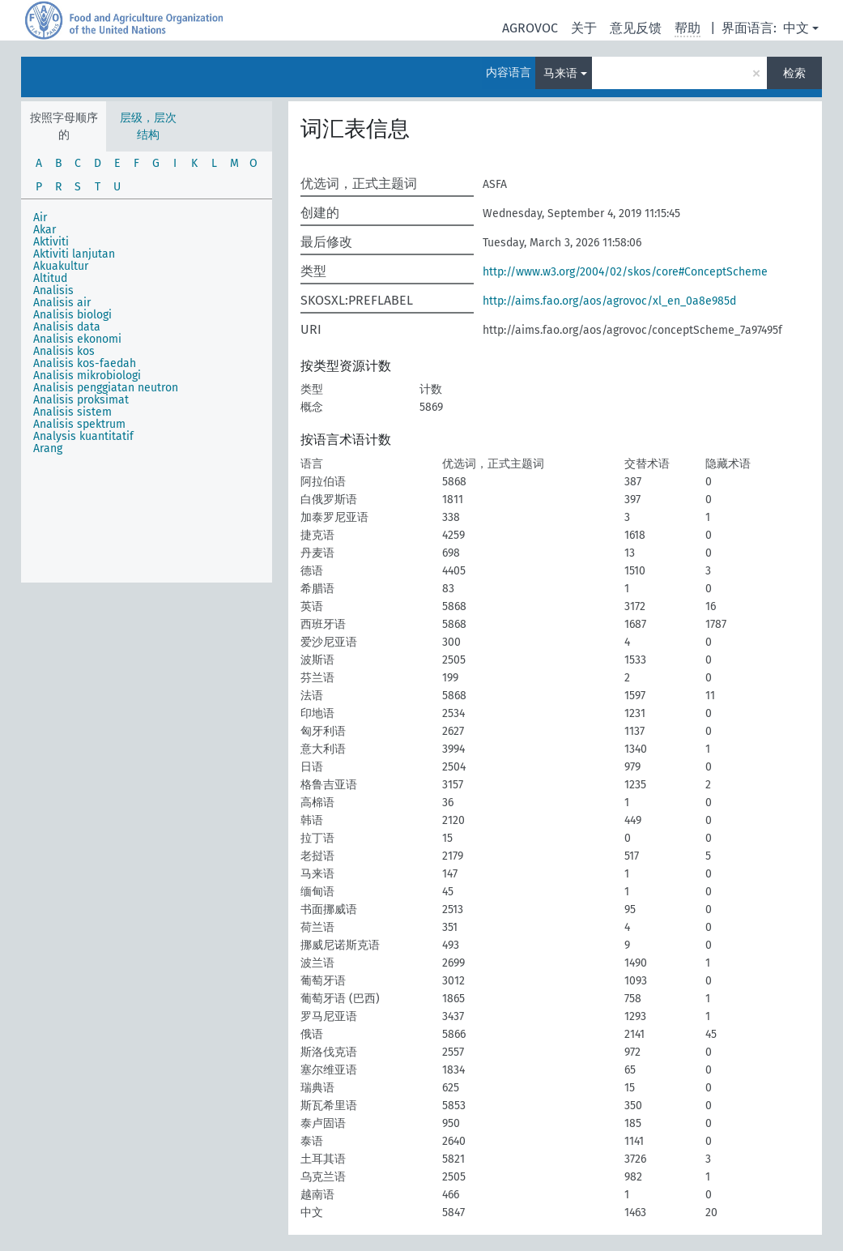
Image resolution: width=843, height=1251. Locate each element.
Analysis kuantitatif (83, 436)
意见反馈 (636, 28)
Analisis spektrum (79, 424)
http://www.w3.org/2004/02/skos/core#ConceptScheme (625, 272)
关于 (584, 28)
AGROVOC (530, 28)
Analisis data (66, 327)
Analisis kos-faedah (84, 363)
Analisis (53, 290)
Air (40, 217)
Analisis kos (64, 351)
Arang (47, 448)
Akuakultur (60, 266)
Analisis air (62, 303)
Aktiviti (51, 242)
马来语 (560, 73)
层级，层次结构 (148, 126)
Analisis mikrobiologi (87, 375)
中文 (796, 28)
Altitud (50, 278)
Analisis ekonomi (77, 339)
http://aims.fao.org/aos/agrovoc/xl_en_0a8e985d (609, 301)
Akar (44, 230)
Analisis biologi (72, 315)
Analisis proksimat (81, 400)
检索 (794, 73)
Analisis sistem (72, 412)
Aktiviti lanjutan (74, 254)
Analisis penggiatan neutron (105, 388)
